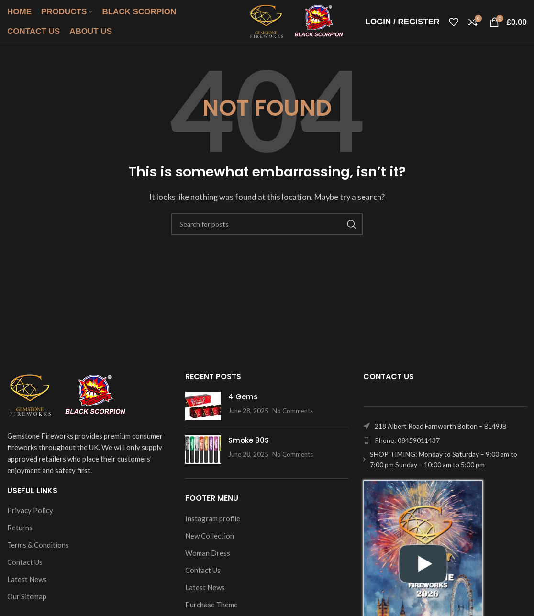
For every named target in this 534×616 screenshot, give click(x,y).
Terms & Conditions (38, 551)
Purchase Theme (211, 610)
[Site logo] (288, 24)
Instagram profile (212, 524)
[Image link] (67, 401)
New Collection (209, 542)
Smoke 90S (248, 446)
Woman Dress (207, 559)
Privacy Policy (30, 516)
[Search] (267, 231)
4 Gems (243, 403)
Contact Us (25, 568)
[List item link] (445, 446)
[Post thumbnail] (203, 412)
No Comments (292, 417)
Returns (20, 533)
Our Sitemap (26, 602)
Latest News (27, 585)
